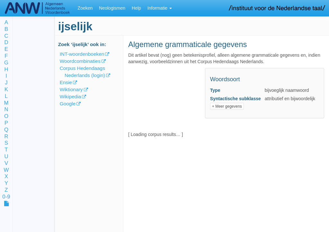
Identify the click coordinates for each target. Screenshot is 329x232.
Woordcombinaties (80, 61)
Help (136, 8)
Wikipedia (70, 96)
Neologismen (112, 8)
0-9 (6, 197)
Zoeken (85, 8)
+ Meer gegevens (227, 106)
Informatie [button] (159, 8)
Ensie (66, 82)
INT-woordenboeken (82, 54)
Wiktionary (71, 89)
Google (68, 103)
